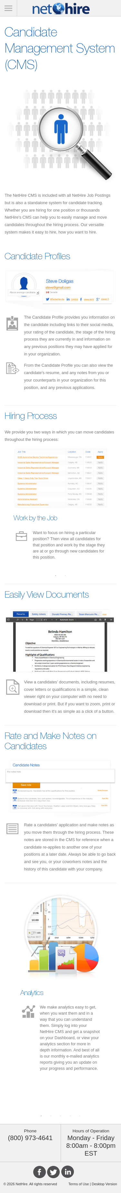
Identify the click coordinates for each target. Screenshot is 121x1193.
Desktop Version (104, 1184)
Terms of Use (78, 1184)
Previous (5, 506)
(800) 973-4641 (30, 1137)
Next (115, 506)
